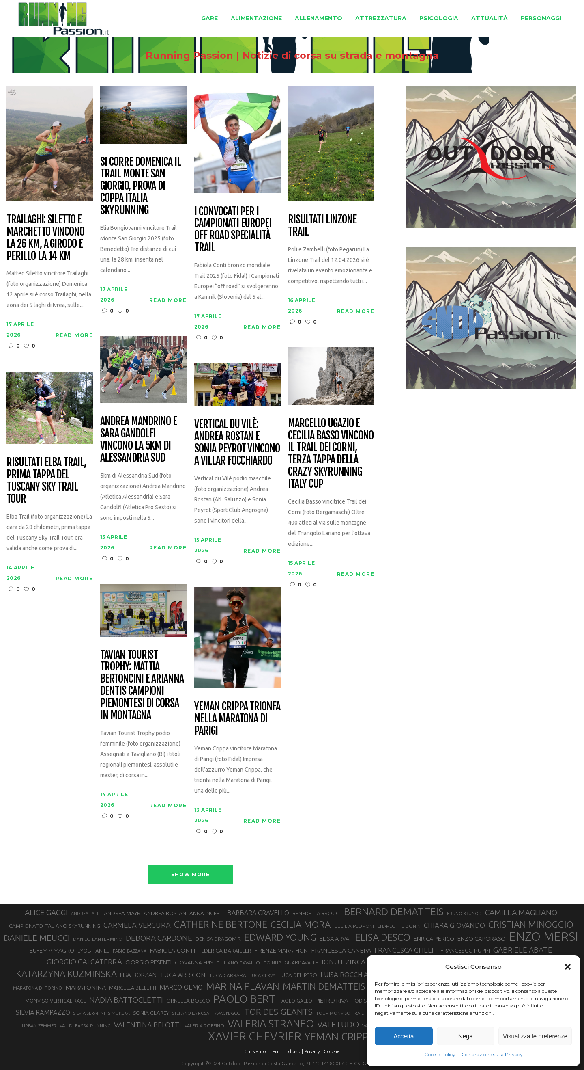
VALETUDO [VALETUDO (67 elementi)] (338, 1024)
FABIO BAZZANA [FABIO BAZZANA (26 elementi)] (129, 951)
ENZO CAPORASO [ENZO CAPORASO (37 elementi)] (481, 938)
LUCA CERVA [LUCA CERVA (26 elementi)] (262, 975)
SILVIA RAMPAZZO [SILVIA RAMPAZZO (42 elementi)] (43, 1012)
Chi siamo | (256, 1051)
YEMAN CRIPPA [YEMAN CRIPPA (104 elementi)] (339, 1036)
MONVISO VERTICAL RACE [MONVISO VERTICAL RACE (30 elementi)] (55, 1000)
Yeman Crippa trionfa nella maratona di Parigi (237, 718)
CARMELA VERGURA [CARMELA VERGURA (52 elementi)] (137, 925)
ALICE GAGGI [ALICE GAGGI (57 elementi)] (46, 912)
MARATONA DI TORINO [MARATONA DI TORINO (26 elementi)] (37, 988)
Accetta (403, 1036)
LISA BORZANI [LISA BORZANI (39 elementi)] (139, 974)
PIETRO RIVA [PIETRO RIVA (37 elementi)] (332, 1000)
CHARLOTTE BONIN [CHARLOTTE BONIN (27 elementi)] (399, 926)
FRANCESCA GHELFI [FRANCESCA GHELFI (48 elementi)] (405, 950)
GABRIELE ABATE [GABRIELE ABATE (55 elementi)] (522, 949)
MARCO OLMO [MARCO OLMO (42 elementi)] (181, 987)
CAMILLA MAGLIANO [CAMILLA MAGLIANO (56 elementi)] (521, 912)
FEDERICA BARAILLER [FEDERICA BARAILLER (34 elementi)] (224, 950)
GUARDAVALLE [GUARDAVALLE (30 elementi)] (301, 962)
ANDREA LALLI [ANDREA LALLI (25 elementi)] (86, 913)
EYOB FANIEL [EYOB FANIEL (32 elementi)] (93, 951)
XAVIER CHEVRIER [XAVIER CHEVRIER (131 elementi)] (254, 1036)
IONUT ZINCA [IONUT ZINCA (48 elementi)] (343, 962)
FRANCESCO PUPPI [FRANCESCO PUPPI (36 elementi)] (465, 950)
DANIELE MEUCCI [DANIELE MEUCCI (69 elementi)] (37, 937)
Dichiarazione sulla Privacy (491, 1054)
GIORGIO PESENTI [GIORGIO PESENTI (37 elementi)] (148, 962)
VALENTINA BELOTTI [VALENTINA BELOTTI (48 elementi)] (147, 1025)
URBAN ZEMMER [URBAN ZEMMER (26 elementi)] (39, 1025)
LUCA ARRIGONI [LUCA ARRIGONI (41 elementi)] (184, 974)
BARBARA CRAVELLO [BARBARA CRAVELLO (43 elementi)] (258, 913)
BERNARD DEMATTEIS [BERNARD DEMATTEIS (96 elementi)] (394, 911)
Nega (465, 1036)
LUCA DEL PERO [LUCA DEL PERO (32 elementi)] (298, 975)
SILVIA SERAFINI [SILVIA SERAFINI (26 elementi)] (89, 1013)
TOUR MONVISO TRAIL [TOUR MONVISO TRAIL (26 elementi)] (340, 1013)
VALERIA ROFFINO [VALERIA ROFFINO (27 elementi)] (204, 1025)
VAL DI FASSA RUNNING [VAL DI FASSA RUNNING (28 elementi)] (85, 1025)
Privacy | (313, 1051)
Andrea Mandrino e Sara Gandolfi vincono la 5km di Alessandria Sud (138, 439)
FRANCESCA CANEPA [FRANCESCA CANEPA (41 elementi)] (341, 950)
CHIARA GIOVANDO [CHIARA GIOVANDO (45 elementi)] (454, 925)
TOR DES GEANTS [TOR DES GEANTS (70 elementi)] (278, 1011)
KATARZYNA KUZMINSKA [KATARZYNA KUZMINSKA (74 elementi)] (66, 973)
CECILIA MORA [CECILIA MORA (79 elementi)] (301, 924)
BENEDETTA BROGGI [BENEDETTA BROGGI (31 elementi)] (316, 913)
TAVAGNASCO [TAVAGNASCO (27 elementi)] (227, 1013)
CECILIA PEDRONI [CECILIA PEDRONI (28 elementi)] (354, 926)
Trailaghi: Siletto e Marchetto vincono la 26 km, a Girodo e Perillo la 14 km (45, 238)
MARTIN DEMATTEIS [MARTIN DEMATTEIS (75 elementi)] (324, 986)
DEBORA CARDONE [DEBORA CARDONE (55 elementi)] (159, 938)
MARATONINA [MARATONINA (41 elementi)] (85, 987)
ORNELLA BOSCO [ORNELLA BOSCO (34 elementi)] (188, 1000)
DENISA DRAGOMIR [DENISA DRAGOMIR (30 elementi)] (218, 939)
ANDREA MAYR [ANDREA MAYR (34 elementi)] (122, 913)
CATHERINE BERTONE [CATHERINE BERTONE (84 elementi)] (220, 924)
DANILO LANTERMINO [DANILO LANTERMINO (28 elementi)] (97, 939)
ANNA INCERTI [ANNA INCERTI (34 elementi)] (206, 913)
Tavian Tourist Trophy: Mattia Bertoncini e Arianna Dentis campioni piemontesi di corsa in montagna (142, 685)
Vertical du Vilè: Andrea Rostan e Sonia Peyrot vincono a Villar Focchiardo (237, 442)
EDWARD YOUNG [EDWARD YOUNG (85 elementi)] (280, 937)
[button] (568, 967)
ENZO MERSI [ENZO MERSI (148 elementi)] (543, 937)
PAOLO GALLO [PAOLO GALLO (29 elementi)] (295, 1000)
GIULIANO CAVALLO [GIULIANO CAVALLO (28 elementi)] (238, 962)
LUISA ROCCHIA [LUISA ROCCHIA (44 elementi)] (344, 974)
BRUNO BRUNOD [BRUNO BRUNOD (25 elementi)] (464, 913)
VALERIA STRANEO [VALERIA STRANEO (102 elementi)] (271, 1023)
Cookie (332, 1051)
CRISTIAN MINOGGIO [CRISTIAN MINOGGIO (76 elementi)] (530, 924)
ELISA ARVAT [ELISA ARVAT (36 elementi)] (336, 938)
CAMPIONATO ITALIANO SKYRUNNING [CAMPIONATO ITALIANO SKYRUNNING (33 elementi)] (54, 926)
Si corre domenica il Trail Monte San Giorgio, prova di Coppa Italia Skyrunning (140, 186)
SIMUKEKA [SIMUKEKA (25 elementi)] (119, 1013)
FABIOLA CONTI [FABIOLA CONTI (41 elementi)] (172, 950)
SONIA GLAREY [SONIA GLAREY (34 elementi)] (151, 1012)
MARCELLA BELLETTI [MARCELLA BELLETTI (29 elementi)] (132, 987)
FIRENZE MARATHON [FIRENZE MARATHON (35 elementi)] (281, 950)
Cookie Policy (439, 1054)
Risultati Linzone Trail (322, 226)
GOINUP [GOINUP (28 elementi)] (272, 962)
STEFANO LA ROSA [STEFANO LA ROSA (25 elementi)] (190, 1013)
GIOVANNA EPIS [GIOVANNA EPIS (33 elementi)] (194, 962)
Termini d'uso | (286, 1051)
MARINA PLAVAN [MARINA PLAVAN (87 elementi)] (242, 986)
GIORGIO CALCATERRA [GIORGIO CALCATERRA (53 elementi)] (84, 962)
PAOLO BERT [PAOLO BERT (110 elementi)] (244, 998)
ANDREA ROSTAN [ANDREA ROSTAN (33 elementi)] (165, 913)
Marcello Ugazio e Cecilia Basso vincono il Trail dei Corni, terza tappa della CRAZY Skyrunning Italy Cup (331, 453)
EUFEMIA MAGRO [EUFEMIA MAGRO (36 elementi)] (52, 950)
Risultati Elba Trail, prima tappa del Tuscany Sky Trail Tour (46, 480)
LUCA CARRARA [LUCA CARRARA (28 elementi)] (228, 975)
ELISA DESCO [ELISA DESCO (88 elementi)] (382, 937)
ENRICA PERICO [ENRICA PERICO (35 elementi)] (434, 939)
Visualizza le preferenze (535, 1036)
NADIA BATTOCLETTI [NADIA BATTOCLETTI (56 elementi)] (126, 999)
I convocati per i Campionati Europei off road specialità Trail (232, 229)
